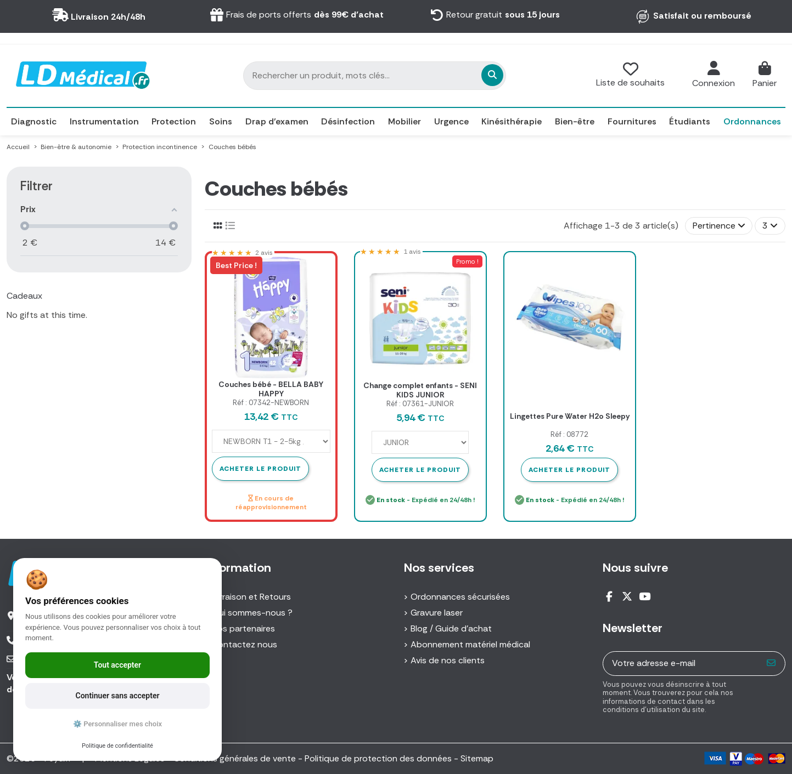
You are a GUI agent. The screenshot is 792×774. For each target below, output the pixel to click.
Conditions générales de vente (234, 758)
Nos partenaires (243, 628)
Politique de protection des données (378, 758)
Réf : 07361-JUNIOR (420, 403)
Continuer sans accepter (118, 695)
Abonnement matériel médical (470, 644)
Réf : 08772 (569, 434)
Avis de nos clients (448, 660)
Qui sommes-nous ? (252, 612)
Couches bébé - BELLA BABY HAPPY (270, 389)
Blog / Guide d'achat (451, 628)
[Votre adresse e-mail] (681, 663)
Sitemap (476, 758)
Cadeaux (24, 295)
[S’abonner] (771, 663)
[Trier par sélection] (719, 226)
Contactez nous (244, 644)
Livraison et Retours (251, 596)
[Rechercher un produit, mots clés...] (431, 75)
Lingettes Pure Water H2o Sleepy (570, 416)
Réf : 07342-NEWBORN (271, 402)
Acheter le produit (420, 469)
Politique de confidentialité (117, 745)
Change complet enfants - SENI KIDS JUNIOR (420, 390)
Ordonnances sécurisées (460, 596)
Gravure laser (437, 612)
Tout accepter (117, 665)
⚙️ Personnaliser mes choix (117, 724)
